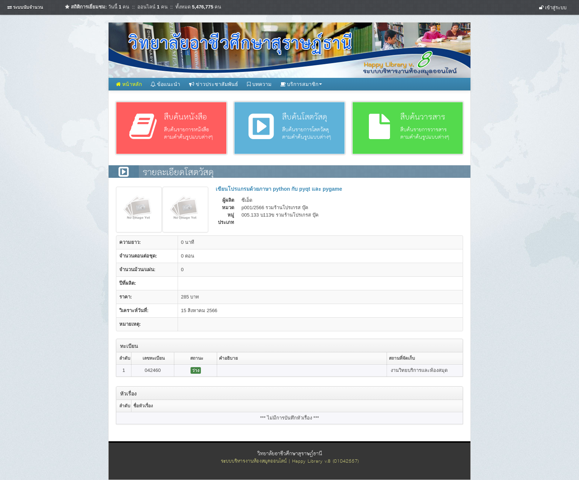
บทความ (259, 84)
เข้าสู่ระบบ (552, 7)
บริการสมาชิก (301, 84)
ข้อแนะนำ (165, 84)
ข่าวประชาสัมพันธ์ (213, 84)
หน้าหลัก (129, 84)
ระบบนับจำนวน (28, 7)
